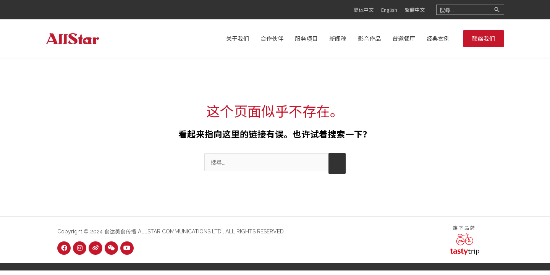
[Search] (497, 10)
